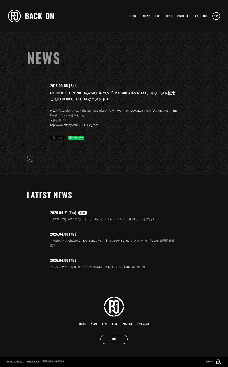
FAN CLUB (200, 16)
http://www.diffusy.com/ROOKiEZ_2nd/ (74, 125)
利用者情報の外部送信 (53, 361)
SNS (216, 16)
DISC (169, 16)
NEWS (147, 16)
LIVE (158, 16)
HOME (134, 16)
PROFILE (182, 16)
